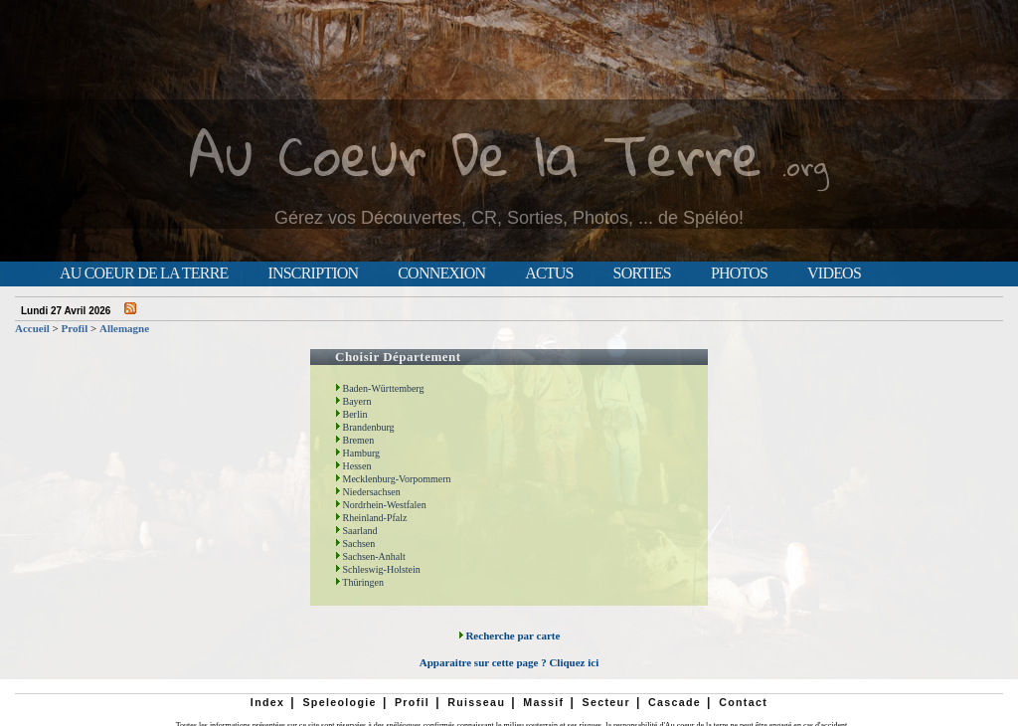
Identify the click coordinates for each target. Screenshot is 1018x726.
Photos (739, 273)
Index (268, 702)
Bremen (354, 440)
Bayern (353, 401)
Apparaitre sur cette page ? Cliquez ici (509, 662)
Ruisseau (476, 702)
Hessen (353, 465)
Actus (549, 273)
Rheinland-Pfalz (371, 517)
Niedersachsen (368, 491)
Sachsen (355, 543)
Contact (743, 702)
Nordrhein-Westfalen (380, 504)
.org (805, 165)
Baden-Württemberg (379, 388)
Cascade (674, 702)
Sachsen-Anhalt (370, 556)
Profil (75, 328)
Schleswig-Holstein (378, 569)
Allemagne (124, 328)
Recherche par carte (509, 635)
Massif (543, 702)
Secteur (605, 702)
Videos (834, 273)
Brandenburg (365, 427)
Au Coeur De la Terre (476, 153)
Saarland (356, 530)
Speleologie (339, 702)
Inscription (312, 273)
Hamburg (357, 453)
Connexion (441, 273)
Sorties (642, 273)
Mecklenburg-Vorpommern (393, 478)
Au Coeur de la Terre (144, 273)
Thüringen (359, 582)
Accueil (32, 328)
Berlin (351, 414)
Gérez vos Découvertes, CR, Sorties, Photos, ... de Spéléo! (509, 218)
